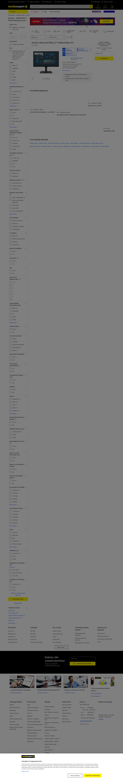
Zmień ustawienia (75, 775)
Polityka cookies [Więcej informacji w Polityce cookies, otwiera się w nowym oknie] (25, 771)
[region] (61, 766)
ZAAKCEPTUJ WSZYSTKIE (92, 775)
